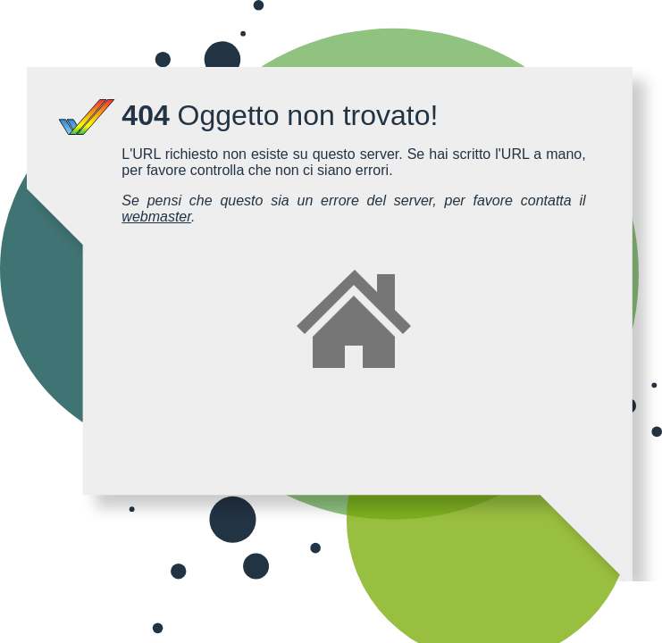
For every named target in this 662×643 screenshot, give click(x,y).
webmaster (156, 216)
